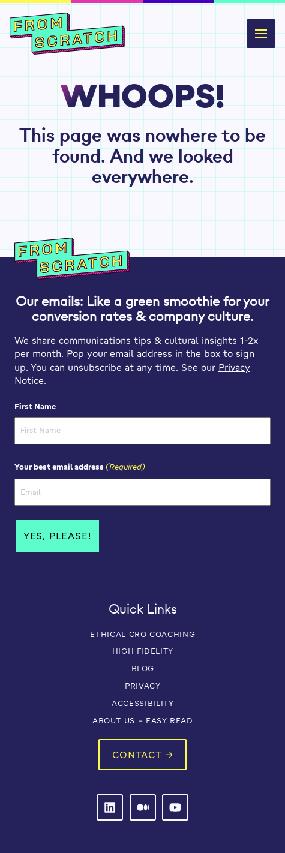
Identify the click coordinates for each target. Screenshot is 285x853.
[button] (261, 33)
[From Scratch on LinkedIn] (110, 807)
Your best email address (79, 466)
